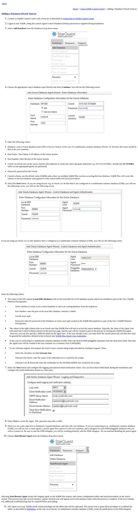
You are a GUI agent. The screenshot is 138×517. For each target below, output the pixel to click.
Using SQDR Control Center (92, 9)
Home (75, 9)
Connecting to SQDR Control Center (78, 18)
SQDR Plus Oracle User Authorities (71, 336)
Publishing (31, 509)
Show (4, 3)
